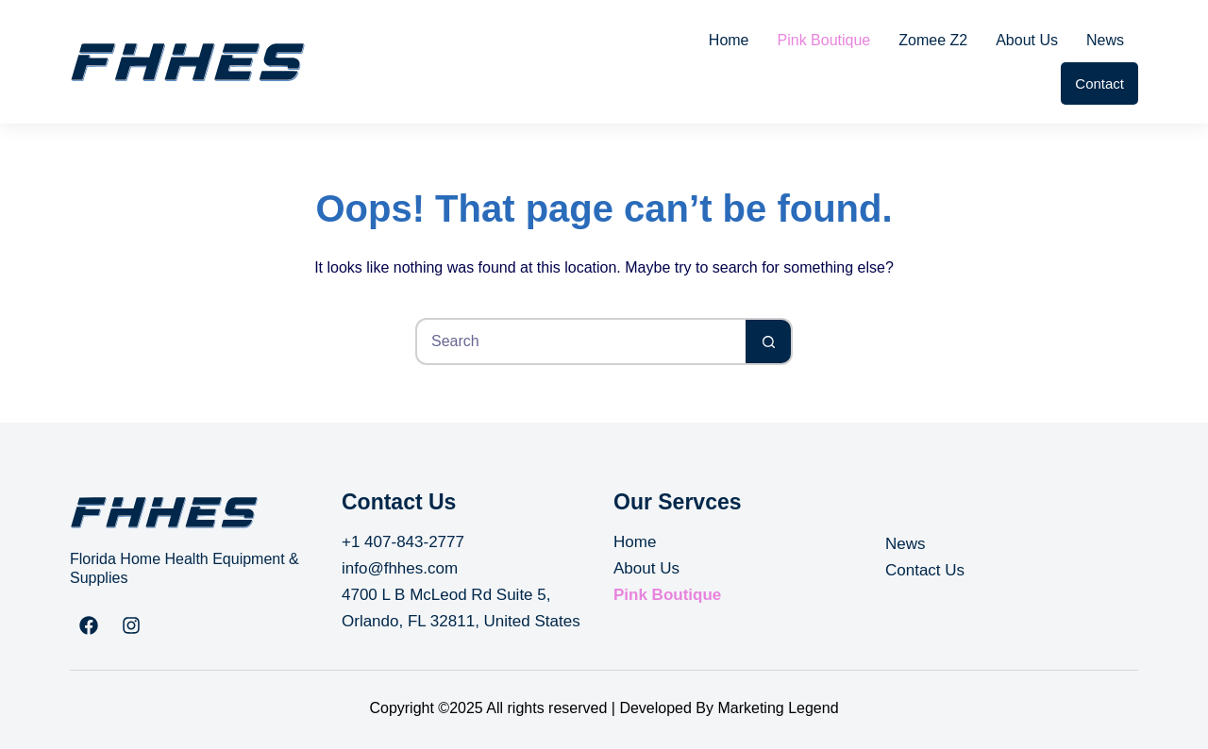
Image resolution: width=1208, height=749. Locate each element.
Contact (1099, 83)
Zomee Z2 (932, 40)
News (1105, 40)
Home (729, 40)
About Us (1027, 40)
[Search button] (769, 341)
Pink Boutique (824, 40)
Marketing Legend (777, 708)
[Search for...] (580, 341)
